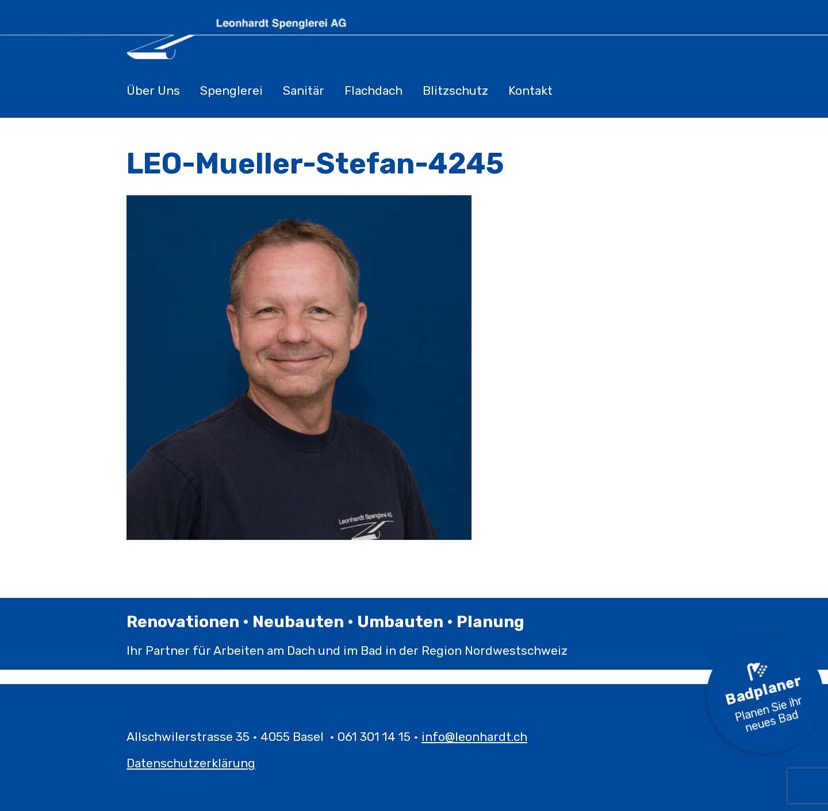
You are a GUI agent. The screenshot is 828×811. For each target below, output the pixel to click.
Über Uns (153, 90)
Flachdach (373, 90)
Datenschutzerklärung (190, 763)
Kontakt (530, 90)
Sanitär (303, 90)
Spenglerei (231, 90)
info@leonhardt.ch (474, 736)
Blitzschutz (455, 90)
